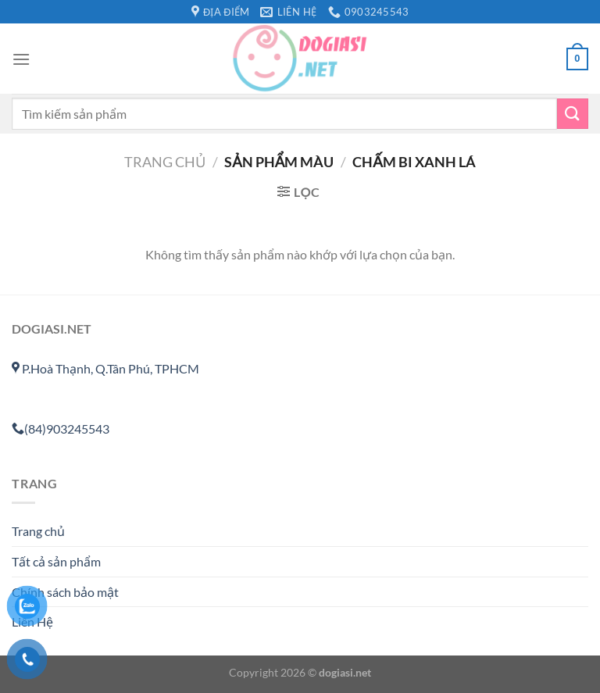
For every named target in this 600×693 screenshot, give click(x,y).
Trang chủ (164, 161)
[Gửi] (572, 113)
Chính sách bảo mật (65, 591)
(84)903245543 (60, 428)
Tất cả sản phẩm (56, 561)
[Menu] (21, 59)
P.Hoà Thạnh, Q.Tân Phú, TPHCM (105, 368)
